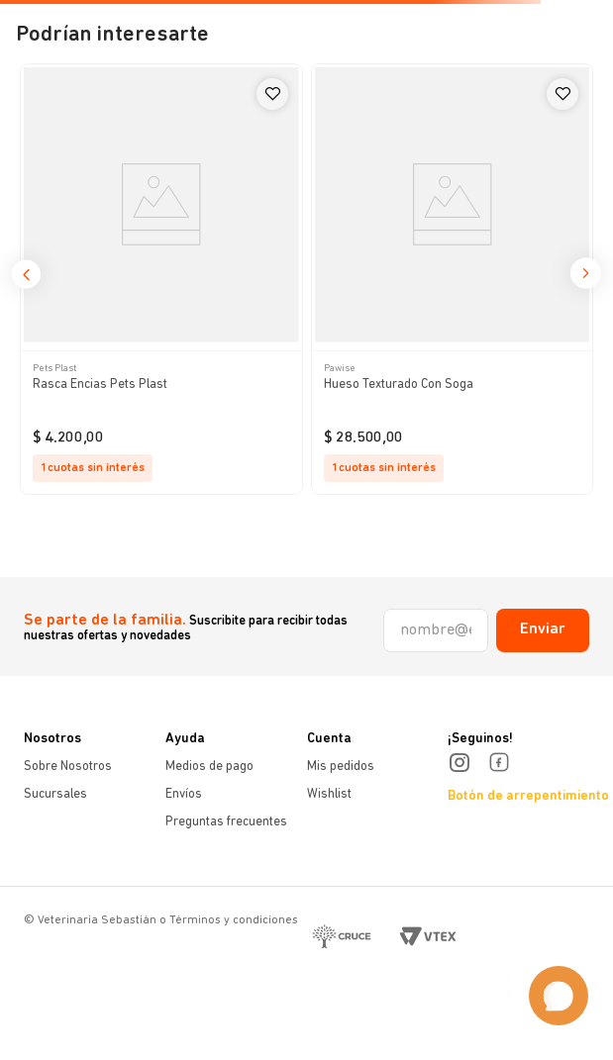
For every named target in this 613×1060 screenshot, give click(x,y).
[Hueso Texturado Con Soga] (452, 279)
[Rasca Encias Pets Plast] (161, 279)
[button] (26, 280)
